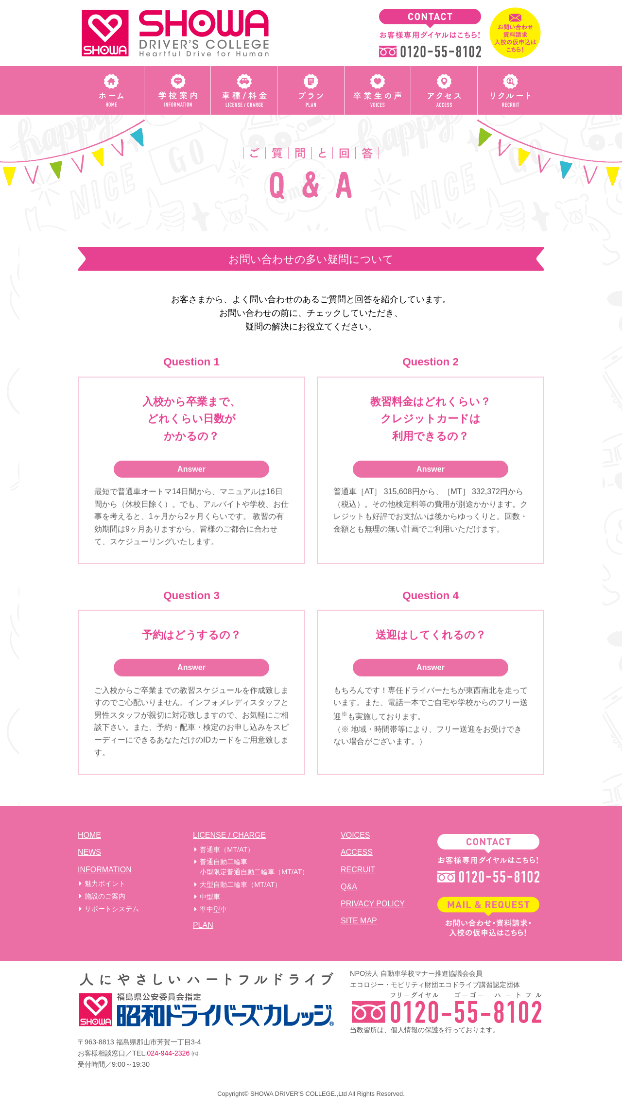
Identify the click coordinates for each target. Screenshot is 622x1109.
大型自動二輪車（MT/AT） (240, 884)
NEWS (89, 852)
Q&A (349, 887)
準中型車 (213, 909)
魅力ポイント (105, 883)
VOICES (355, 835)
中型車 (210, 897)
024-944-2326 (168, 1053)
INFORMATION (105, 870)
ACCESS (357, 852)
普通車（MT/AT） (227, 849)
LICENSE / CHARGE (229, 835)
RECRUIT (358, 870)
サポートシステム (112, 909)
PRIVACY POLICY (373, 904)
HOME (89, 835)
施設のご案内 (105, 896)
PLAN (203, 925)
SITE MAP (359, 921)
